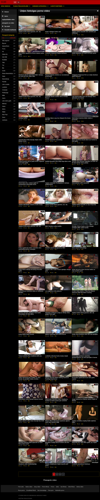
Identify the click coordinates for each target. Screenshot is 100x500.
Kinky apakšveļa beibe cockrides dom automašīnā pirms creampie (30, 248)
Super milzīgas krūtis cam (53, 31)
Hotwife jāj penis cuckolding (53, 139)
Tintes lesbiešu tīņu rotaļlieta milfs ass (30, 356)
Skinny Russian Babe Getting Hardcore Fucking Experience (57, 378)
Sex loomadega (41, 490)
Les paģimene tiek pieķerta (53, 291)
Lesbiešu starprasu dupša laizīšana (56, 53)
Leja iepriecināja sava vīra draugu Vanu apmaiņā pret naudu (84, 97)
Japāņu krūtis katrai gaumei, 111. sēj (56, 204)
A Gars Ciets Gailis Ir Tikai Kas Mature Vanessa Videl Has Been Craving (83, 291)
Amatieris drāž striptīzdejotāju (28, 464)
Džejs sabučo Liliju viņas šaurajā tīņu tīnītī (31, 421)
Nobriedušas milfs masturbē (80, 183)
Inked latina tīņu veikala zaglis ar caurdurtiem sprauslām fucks (28, 183)
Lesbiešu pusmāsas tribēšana (81, 464)
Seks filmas (71, 486)
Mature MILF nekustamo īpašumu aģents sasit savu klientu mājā (57, 421)
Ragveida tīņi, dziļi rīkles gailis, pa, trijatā (84, 442)
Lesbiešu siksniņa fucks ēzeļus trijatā (56, 356)
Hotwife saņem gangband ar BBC (55, 248)
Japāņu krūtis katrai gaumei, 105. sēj (30, 226)
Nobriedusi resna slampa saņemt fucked (31, 399)
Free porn (50, 490)
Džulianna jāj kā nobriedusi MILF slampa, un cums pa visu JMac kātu (31, 75)
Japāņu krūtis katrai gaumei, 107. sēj (30, 31)
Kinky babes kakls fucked (26, 334)
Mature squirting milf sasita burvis (55, 334)
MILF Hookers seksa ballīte (53, 226)
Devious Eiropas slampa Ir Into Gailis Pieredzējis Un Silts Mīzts (30, 313)
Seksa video (79, 486)
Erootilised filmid (31, 490)
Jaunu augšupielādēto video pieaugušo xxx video (8, 20)
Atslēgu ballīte (23, 118)
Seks (57, 486)
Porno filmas (45, 486)
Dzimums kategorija (39, 6)
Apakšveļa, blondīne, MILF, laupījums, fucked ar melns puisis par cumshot (56, 399)
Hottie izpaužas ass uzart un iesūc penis (84, 53)
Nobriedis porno (59, 490)
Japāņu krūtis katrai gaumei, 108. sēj (83, 312)
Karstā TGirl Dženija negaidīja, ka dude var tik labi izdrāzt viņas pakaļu (85, 162)
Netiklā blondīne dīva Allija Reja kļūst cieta (58, 161)
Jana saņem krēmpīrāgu (79, 248)
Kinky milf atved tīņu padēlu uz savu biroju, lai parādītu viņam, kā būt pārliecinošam (29, 379)
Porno (52, 486)
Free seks (21, 486)
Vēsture (5, 12)
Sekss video (29, 486)
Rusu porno (21, 490)
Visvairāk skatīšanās (9, 29)
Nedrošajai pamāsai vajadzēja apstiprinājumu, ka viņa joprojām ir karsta (84, 356)
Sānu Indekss (5, 6)
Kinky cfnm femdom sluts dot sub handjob (85, 334)
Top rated (6, 26)
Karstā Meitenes (57, 6)
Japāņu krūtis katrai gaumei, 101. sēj (30, 96)
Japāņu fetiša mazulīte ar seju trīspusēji (84, 204)
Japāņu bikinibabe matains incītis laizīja (31, 204)
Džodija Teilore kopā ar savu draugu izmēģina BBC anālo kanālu (83, 226)
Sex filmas (63, 486)
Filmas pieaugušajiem (21, 6)
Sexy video (37, 486)
